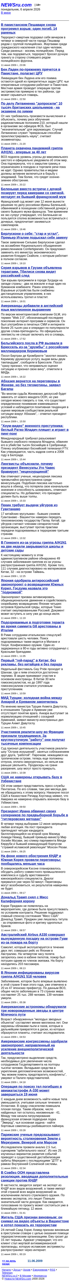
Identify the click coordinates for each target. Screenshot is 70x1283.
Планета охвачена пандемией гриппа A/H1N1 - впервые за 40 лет (32, 150)
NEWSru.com (16, 5)
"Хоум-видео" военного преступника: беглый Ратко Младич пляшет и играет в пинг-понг (35, 429)
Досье (17, 1269)
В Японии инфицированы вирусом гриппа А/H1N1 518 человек (30, 974)
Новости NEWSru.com (17, 1278)
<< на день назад (9, 1262)
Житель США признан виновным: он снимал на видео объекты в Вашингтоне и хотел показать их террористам (35, 1221)
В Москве (25, 1275)
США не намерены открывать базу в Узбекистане (31, 779)
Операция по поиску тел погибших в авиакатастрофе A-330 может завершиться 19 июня (31, 1090)
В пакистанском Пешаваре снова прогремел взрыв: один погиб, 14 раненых (29, 28)
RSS (52, 1269)
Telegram (7, 1272)
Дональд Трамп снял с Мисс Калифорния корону (24, 899)
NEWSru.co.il (9, 1275)
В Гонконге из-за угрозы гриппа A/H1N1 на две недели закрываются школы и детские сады (33, 546)
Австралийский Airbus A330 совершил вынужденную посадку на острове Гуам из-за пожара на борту (34, 938)
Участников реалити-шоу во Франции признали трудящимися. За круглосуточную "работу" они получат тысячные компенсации (33, 737)
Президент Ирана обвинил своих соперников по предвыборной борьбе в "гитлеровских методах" (34, 815)
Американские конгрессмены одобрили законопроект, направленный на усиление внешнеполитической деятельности (34, 1047)
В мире (6, 12)
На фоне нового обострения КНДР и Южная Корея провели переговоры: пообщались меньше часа (31, 860)
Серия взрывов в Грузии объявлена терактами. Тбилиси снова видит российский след (31, 271)
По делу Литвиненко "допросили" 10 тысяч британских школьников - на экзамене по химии (31, 107)
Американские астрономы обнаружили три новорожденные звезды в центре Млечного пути (33, 1010)
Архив (26, 1269)
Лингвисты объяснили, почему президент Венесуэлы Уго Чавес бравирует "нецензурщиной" (28, 467)
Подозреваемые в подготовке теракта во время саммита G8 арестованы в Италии (32, 626)
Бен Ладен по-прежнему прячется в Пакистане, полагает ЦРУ (30, 71)
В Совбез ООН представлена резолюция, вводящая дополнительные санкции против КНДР (34, 1176)
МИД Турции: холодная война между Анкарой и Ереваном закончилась (31, 700)
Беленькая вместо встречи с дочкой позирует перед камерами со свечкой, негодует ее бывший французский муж (33, 193)
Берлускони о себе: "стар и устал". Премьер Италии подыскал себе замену (34, 235)
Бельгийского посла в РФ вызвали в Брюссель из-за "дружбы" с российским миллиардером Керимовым (35, 347)
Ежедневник (40, 1269)
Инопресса (40, 1275)
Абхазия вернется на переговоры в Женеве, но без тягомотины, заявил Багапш (31, 385)
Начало (6, 1269)
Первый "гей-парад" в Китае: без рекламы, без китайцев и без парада (31, 662)
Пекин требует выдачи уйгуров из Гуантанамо (29, 507)
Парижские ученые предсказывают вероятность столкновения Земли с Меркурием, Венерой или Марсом (31, 1138)
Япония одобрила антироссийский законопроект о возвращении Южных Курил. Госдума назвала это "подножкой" (32, 586)
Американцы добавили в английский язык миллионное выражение (32, 307)
